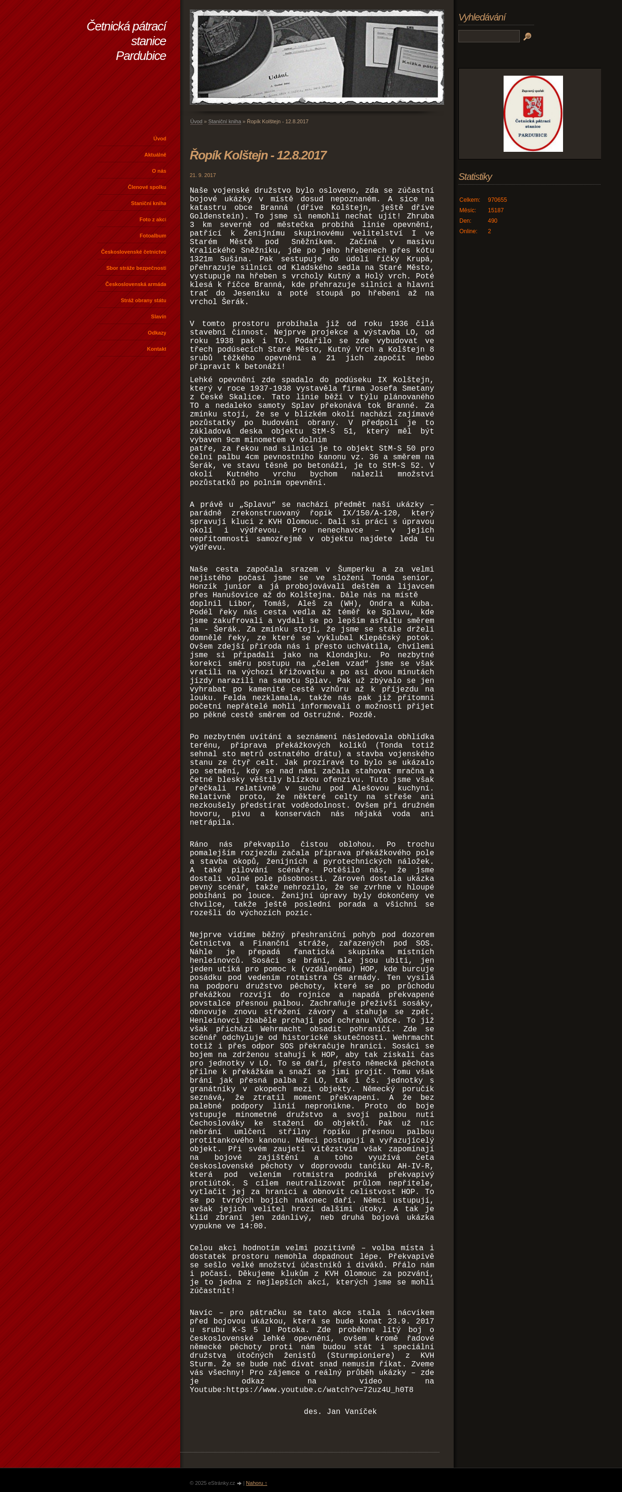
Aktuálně (155, 155)
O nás (159, 171)
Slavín (158, 316)
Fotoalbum (153, 235)
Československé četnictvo (133, 252)
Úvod (160, 138)
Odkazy (157, 333)
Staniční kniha (148, 203)
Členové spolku (147, 187)
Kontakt (156, 349)
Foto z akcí (152, 219)
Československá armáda (136, 284)
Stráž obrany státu (143, 300)
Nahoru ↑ (256, 1483)
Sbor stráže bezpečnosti (136, 268)
